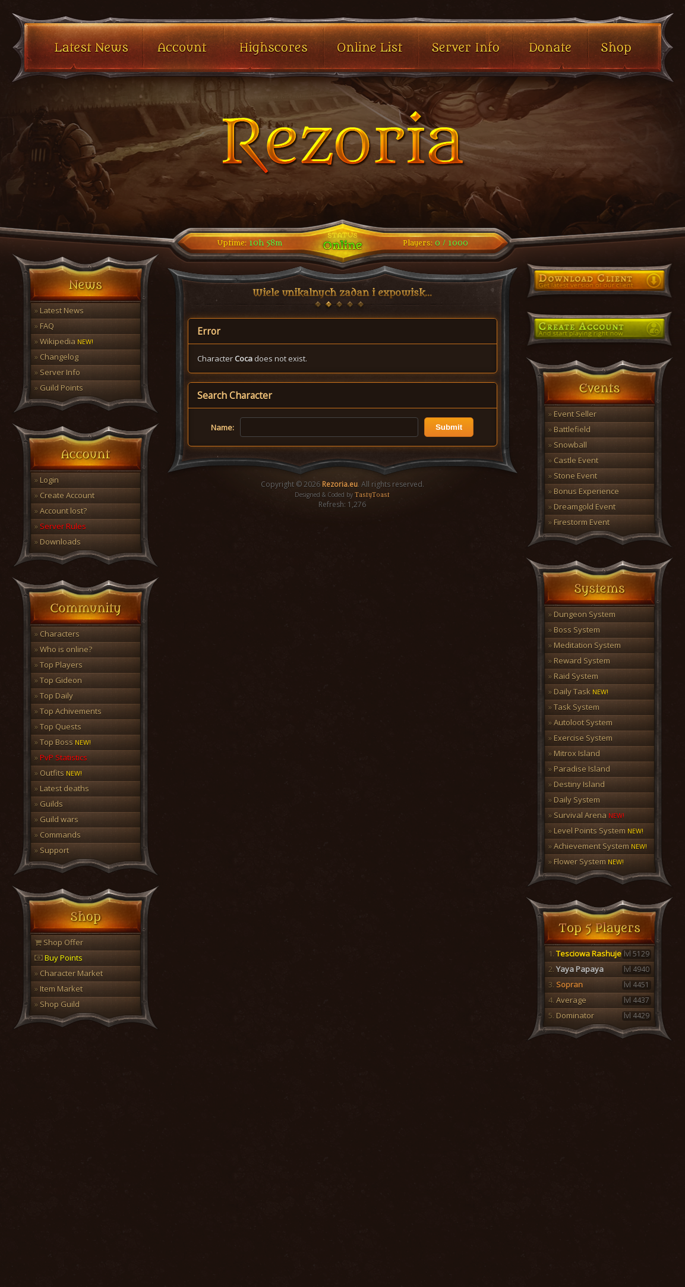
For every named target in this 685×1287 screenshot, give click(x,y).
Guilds (48, 803)
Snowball (567, 444)
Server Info (57, 372)
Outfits (58, 772)
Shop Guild (57, 1004)
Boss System (574, 629)
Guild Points (58, 387)
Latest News (59, 310)
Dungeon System (581, 614)
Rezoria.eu (340, 484)
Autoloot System (580, 722)
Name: (222, 427)
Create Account (64, 495)
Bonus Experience (583, 491)
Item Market (58, 988)
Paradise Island (579, 768)
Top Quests (57, 726)
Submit (448, 427)
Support (51, 850)
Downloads (57, 541)
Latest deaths (61, 788)
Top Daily (53, 695)
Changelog (56, 356)
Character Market (68, 973)
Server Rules (60, 526)
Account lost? (60, 510)
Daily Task (578, 691)
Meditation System (584, 645)
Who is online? (63, 649)
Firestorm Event (579, 522)
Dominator (599, 1015)
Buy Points (58, 957)
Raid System (573, 676)
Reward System (579, 660)
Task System (573, 706)
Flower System (586, 861)
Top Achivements (68, 711)
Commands (57, 834)
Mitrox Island (574, 753)
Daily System (574, 799)
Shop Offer (58, 942)
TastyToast (372, 495)
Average (599, 1000)
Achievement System (597, 846)
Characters (57, 633)
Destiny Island (576, 784)
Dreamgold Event (581, 506)
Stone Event (572, 475)
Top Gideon (58, 680)
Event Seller (572, 413)
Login (46, 479)
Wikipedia (63, 341)
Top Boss (62, 742)
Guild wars (56, 819)
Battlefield (569, 429)
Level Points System (595, 830)
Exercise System (580, 737)
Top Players (58, 664)
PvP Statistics (60, 757)
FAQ (44, 325)
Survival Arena (586, 815)
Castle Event (573, 460)
